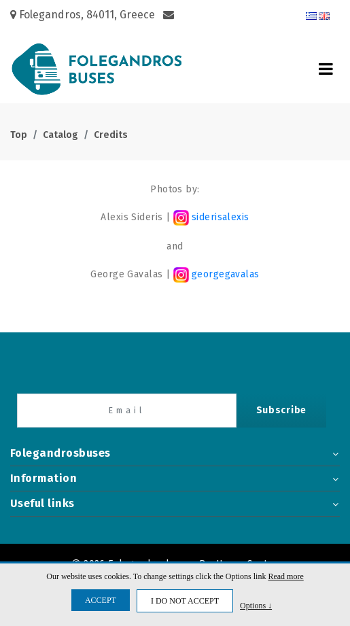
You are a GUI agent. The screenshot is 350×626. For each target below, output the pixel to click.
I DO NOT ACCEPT (185, 601)
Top (18, 135)
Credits (111, 135)
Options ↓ (256, 605)
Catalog (60, 135)
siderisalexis (211, 217)
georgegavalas (224, 274)
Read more (285, 576)
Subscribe (281, 410)
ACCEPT (100, 600)
